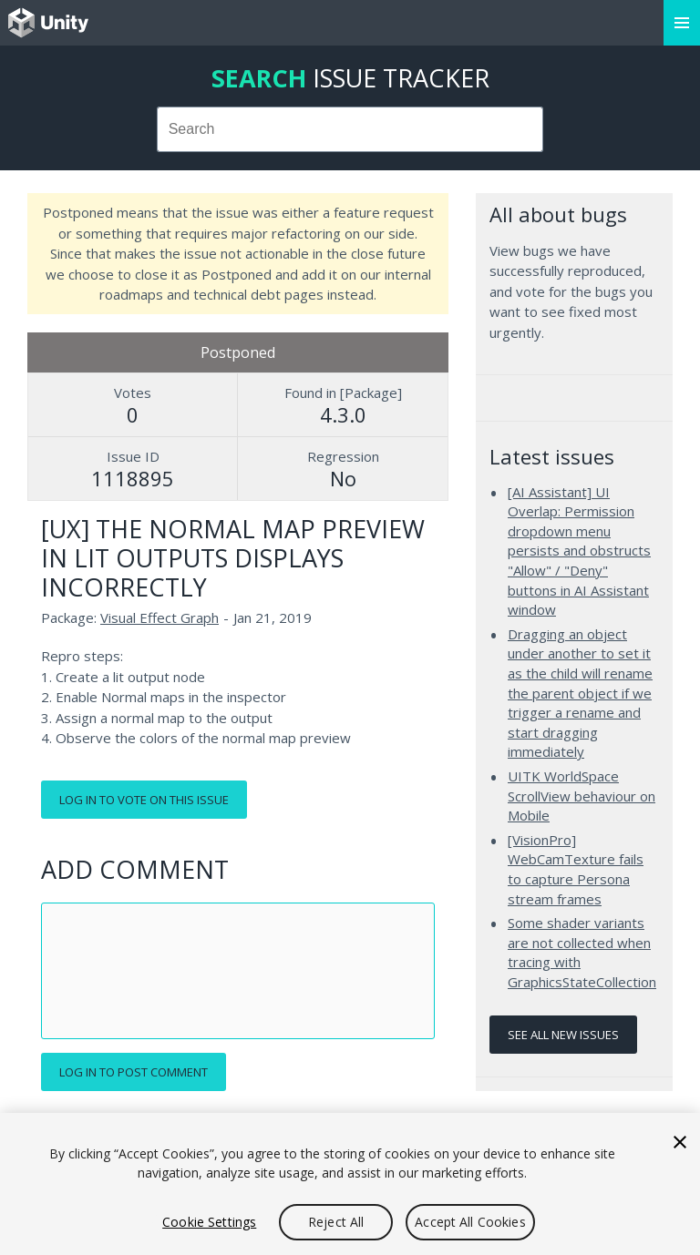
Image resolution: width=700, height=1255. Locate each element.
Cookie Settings (209, 1221)
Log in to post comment (133, 1072)
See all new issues (563, 1034)
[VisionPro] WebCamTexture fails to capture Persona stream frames (575, 869)
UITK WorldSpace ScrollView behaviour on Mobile (581, 795)
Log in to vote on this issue (144, 799)
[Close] (680, 1142)
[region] (350, 1184)
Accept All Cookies (470, 1221)
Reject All (336, 1221)
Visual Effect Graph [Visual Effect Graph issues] (159, 617)
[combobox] (350, 129)
